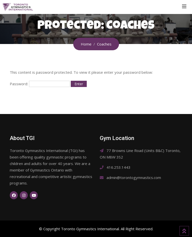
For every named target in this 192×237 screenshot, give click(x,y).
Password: (40, 84)
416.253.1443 (118, 167)
